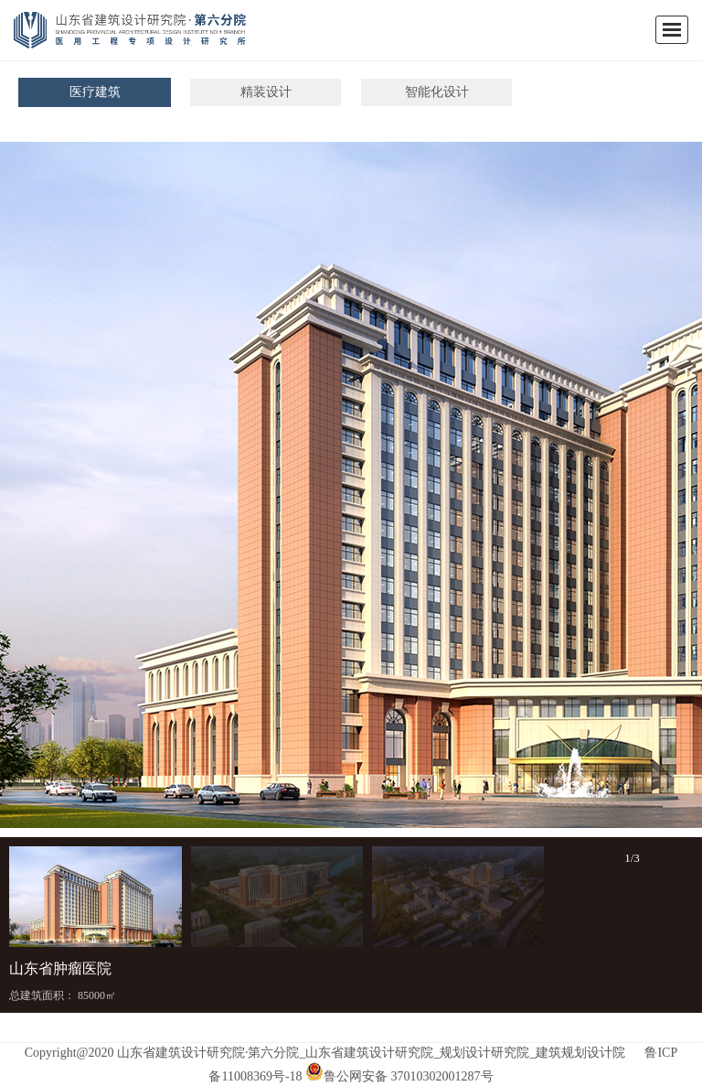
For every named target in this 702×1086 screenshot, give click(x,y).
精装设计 (266, 92)
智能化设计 (437, 92)
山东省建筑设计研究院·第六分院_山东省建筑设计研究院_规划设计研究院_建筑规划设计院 (371, 1052)
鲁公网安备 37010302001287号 (399, 1076)
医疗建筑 (95, 92)
